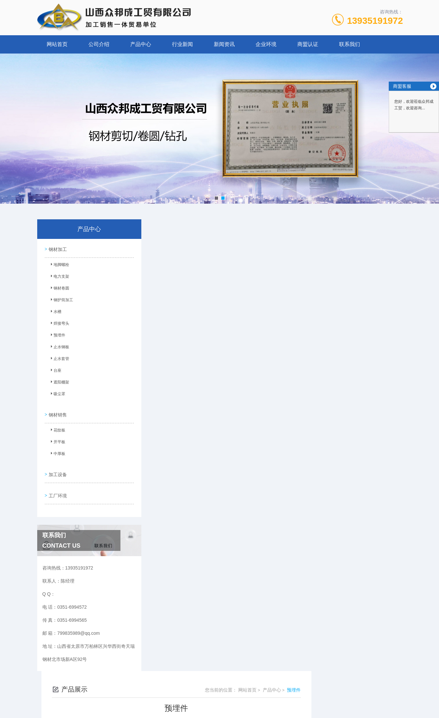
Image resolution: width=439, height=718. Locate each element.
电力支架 (59, 276)
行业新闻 (182, 44)
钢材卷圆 (59, 288)
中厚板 (57, 451)
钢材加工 (57, 248)
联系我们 (349, 44)
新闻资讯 (224, 44)
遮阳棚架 (59, 382)
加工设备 (57, 468)
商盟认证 (307, 44)
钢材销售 (57, 411)
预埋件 (57, 335)
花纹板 (57, 428)
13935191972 (375, 21)
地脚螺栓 (59, 265)
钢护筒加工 (61, 300)
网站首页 (57, 44)
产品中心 (140, 44)
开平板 (57, 439)
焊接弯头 (59, 323)
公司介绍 (98, 44)
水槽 (55, 312)
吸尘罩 (57, 394)
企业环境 (266, 44)
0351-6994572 (155, 686)
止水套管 (59, 359)
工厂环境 (57, 486)
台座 (55, 370)
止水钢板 (59, 347)
